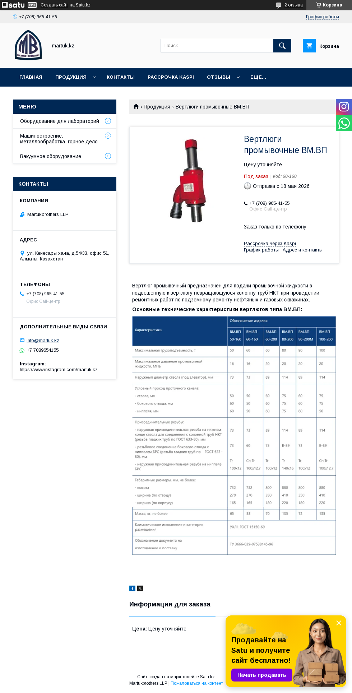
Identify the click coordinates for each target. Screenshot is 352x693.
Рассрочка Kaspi (171, 77)
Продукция (71, 77)
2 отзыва (293, 5)
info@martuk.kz (43, 340)
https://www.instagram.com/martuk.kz (59, 369)
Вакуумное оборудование (50, 156)
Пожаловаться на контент (197, 683)
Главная (30, 77)
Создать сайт (54, 5)
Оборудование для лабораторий (59, 121)
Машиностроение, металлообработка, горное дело (59, 138)
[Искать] (282, 45)
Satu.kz (207, 676)
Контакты (121, 77)
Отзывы (218, 77)
